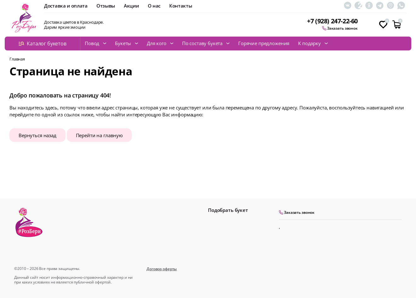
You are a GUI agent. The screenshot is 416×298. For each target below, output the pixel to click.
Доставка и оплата (66, 6)
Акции (131, 6)
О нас (154, 6)
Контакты (180, 6)
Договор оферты (162, 269)
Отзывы (105, 6)
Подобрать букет (228, 210)
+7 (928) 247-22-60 (332, 21)
